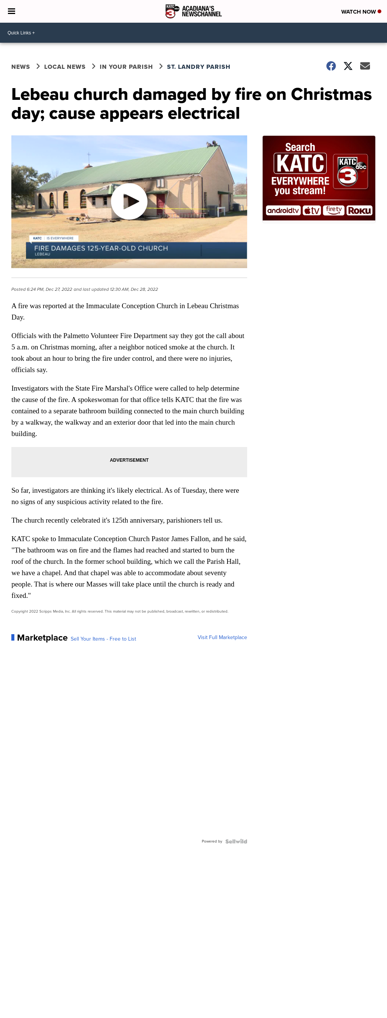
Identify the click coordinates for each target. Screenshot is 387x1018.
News (20, 66)
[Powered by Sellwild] (236, 841)
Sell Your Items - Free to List (103, 639)
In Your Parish (126, 66)
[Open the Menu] (11, 11)
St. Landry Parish (199, 66)
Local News (65, 66)
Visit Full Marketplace (222, 637)
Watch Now (361, 12)
